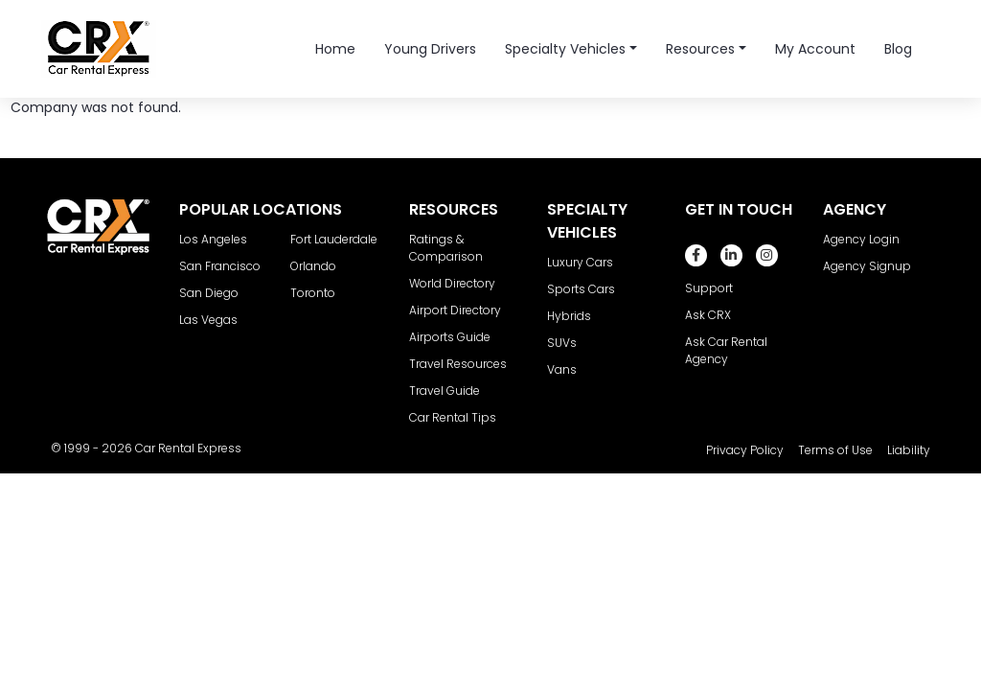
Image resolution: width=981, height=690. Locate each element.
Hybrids (569, 316)
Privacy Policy (745, 450)
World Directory (452, 283)
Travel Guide (444, 390)
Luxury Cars (580, 262)
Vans (562, 369)
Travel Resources (458, 364)
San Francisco (220, 266)
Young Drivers (430, 48)
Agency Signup (867, 266)
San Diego (209, 293)
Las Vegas (208, 319)
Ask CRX (708, 315)
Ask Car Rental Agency (726, 350)
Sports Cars (581, 289)
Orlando (313, 266)
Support (709, 288)
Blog (898, 48)
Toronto (312, 293)
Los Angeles (213, 239)
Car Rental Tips (452, 417)
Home (335, 48)
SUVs (562, 342)
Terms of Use (835, 450)
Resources (700, 48)
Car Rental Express (188, 448)
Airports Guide (449, 337)
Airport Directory (455, 310)
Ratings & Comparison (446, 247)
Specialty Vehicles (565, 48)
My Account (815, 48)
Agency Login (861, 239)
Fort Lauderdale (333, 239)
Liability (908, 450)
